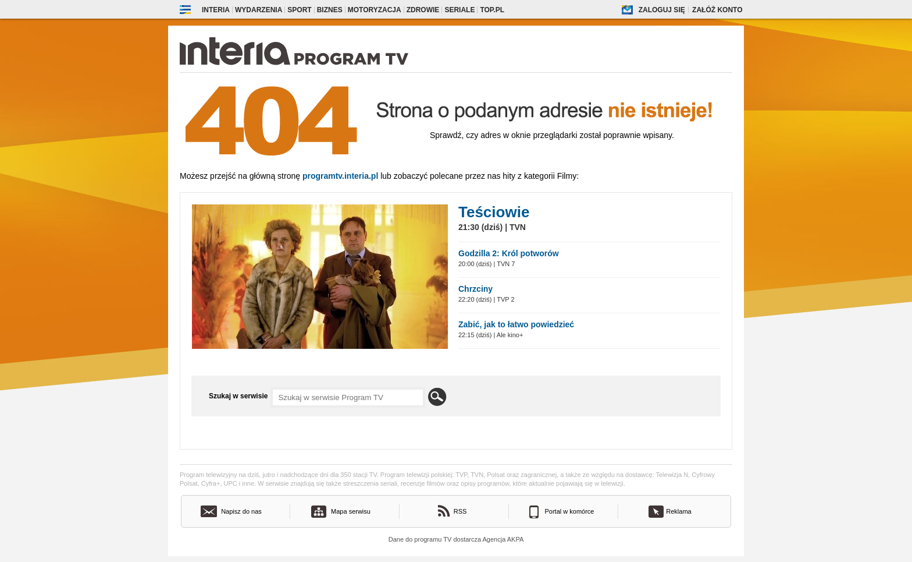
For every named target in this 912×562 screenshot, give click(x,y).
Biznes (330, 10)
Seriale (459, 10)
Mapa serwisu (350, 511)
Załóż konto (717, 10)
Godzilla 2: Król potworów (508, 253)
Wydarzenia (258, 10)
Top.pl (492, 10)
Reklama (678, 511)
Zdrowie (423, 10)
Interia (216, 10)
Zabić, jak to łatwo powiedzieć (516, 324)
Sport (299, 10)
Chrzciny (475, 289)
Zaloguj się (662, 10)
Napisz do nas (241, 511)
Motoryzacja (374, 10)
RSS (460, 511)
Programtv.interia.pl (340, 176)
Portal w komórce (569, 511)
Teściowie (493, 212)
